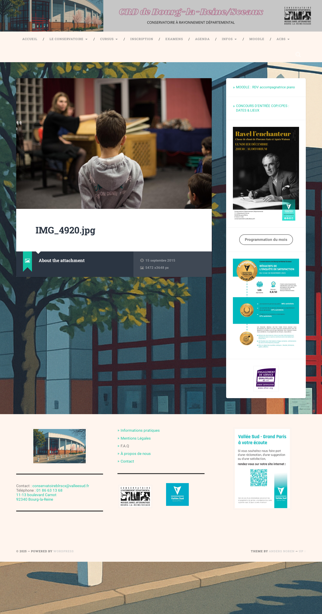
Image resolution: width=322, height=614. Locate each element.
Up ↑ (302, 551)
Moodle (256, 39)
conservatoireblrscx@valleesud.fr (60, 486)
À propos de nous (136, 453)
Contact (127, 461)
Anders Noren (282, 551)
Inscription (141, 39)
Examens (174, 39)
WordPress (63, 551)
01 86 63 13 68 (49, 490)
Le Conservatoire (66, 39)
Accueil (29, 39)
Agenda (202, 39)
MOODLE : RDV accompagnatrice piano (265, 87)
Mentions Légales (136, 438)
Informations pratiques (140, 430)
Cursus (107, 39)
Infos (227, 39)
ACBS (281, 39)
